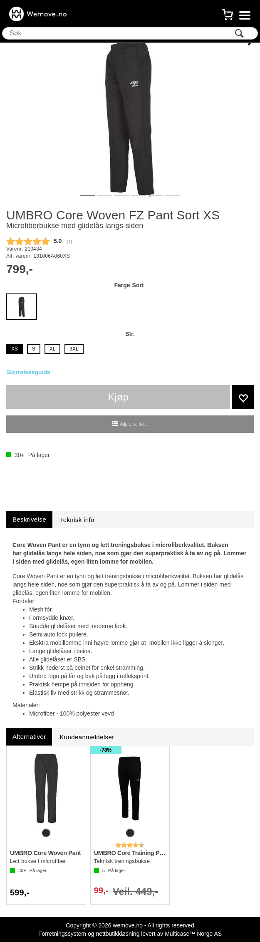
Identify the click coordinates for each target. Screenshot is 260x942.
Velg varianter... (134, 424)
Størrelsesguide (28, 372)
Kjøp (118, 397)
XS (14, 349)
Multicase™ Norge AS (193, 933)
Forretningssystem (62, 933)
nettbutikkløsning (117, 933)
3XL (73, 349)
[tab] (29, 519)
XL (53, 349)
